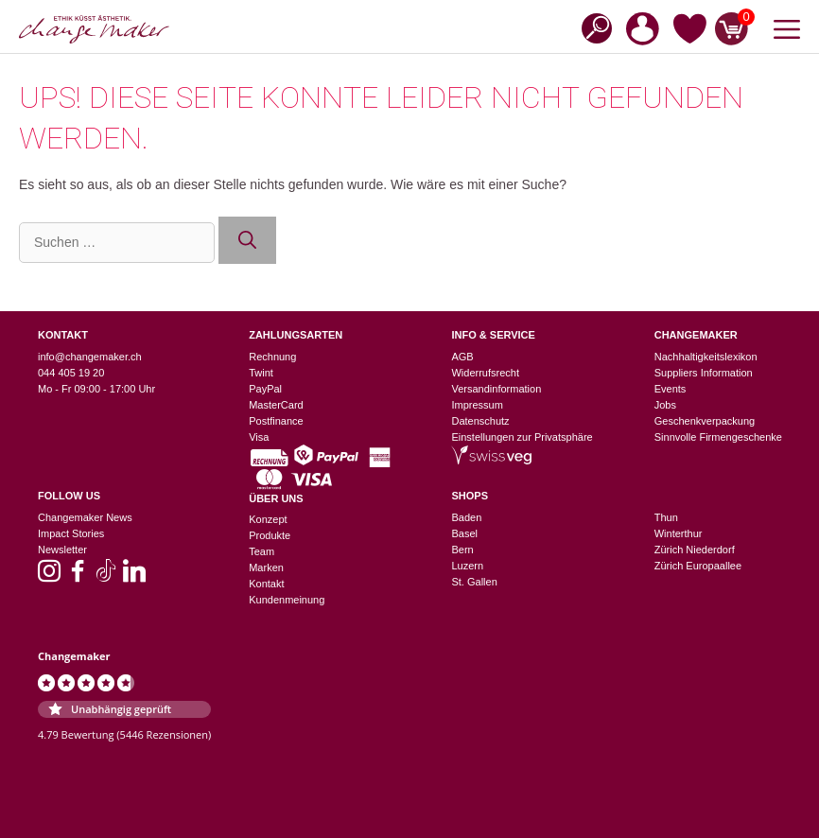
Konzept (268, 519)
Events (670, 388)
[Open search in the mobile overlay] (591, 27)
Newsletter (62, 549)
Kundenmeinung (286, 599)
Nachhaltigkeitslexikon (706, 356)
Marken (266, 567)
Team (261, 551)
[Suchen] (247, 241)
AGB (462, 356)
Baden (466, 517)
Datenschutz (480, 421)
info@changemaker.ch (90, 356)
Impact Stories (71, 533)
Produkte (269, 535)
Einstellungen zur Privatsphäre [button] (521, 437)
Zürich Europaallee (697, 565)
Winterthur (678, 533)
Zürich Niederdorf (694, 549)
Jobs (665, 404)
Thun (666, 517)
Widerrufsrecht (485, 372)
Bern (462, 549)
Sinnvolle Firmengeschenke (718, 437)
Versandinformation (496, 388)
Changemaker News (85, 517)
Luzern (467, 565)
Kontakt (266, 583)
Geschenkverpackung (704, 421)
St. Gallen (474, 581)
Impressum (476, 404)
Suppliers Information (703, 372)
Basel (464, 533)
